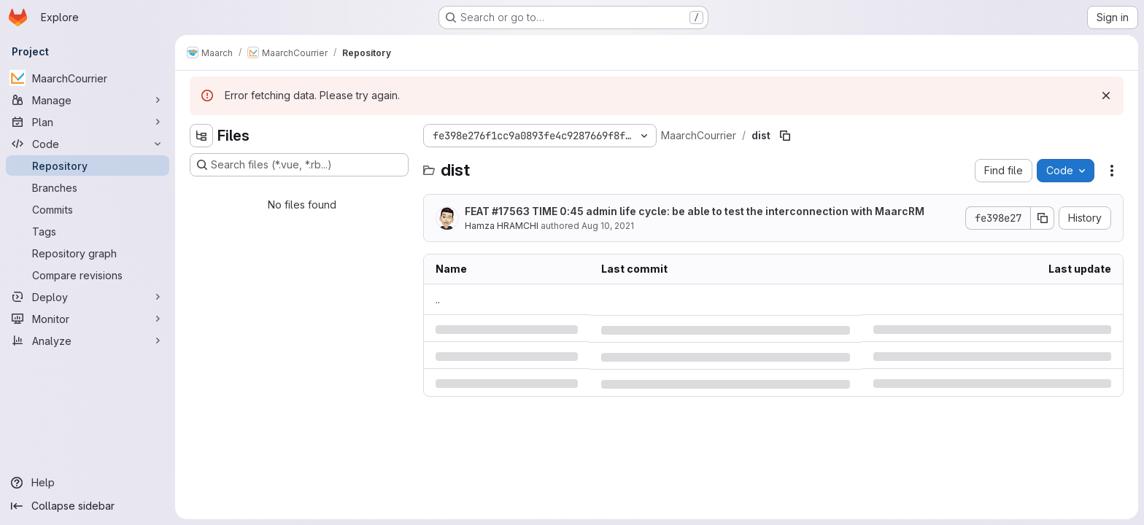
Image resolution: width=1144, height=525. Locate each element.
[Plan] (87, 122)
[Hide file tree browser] (201, 135)
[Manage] (87, 100)
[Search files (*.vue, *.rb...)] (299, 164)
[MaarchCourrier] (87, 78)
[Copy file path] (785, 135)
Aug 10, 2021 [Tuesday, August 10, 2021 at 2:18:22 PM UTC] (607, 225)
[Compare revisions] (87, 275)
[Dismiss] (1106, 95)
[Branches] (87, 187)
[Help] (87, 482)
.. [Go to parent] (438, 299)
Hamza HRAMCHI (501, 225)
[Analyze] (87, 340)
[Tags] (87, 231)
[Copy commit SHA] (1042, 218)
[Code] (87, 143)
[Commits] (87, 209)
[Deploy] (87, 297)
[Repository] (87, 165)
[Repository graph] (87, 253)
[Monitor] (87, 318)
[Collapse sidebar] (87, 506)
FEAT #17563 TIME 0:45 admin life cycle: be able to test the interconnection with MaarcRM (694, 211)
